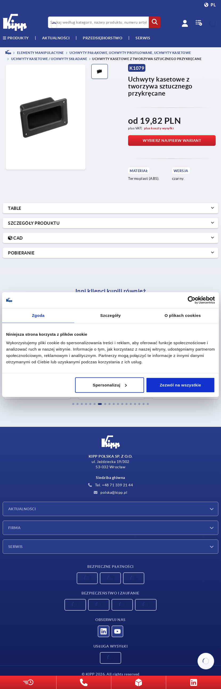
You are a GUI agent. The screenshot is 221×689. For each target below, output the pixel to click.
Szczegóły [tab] (110, 315)
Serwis (15, 547)
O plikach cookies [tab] (183, 315)
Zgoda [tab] (38, 315)
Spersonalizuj (110, 384)
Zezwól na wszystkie (180, 384)
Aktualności (22, 509)
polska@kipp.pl (111, 492)
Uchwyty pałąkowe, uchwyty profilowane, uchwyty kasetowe (130, 52)
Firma (14, 528)
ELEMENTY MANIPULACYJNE (40, 52)
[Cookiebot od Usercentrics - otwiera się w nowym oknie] (191, 300)
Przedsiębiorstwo (102, 38)
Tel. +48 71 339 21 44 (110, 485)
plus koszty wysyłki (159, 128)
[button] (73, 404)
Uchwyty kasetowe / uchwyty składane (48, 59)
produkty (16, 38)
